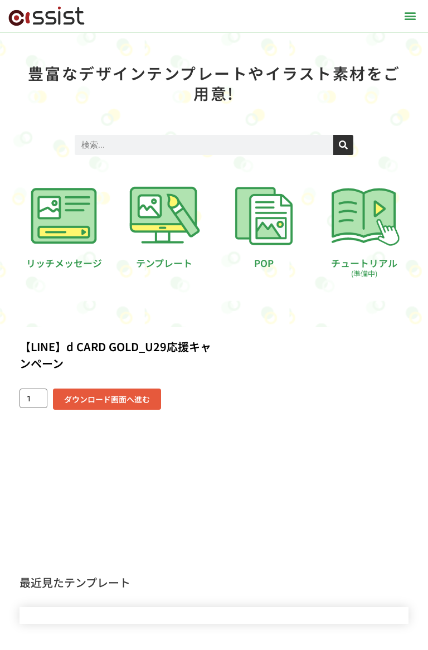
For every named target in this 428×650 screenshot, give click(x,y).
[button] (410, 16)
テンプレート (164, 263)
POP (264, 263)
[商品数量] (33, 398)
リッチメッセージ (64, 263)
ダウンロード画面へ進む (107, 399)
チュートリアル (364, 267)
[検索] (343, 145)
